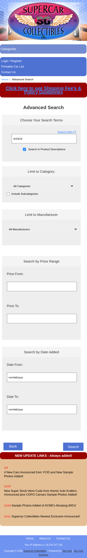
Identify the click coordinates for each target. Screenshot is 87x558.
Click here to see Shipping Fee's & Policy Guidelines (43, 90)
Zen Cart (67, 551)
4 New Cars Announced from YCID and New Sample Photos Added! (38, 474)
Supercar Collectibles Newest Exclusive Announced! (46, 516)
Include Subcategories (24, 193)
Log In (75, 3)
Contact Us (8, 72)
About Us (45, 538)
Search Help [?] (67, 131)
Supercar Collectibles (34, 551)
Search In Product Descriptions (46, 149)
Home (60, 3)
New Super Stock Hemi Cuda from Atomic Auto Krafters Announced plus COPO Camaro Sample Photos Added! (40, 492)
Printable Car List (12, 66)
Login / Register (11, 61)
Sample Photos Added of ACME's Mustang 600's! (44, 505)
